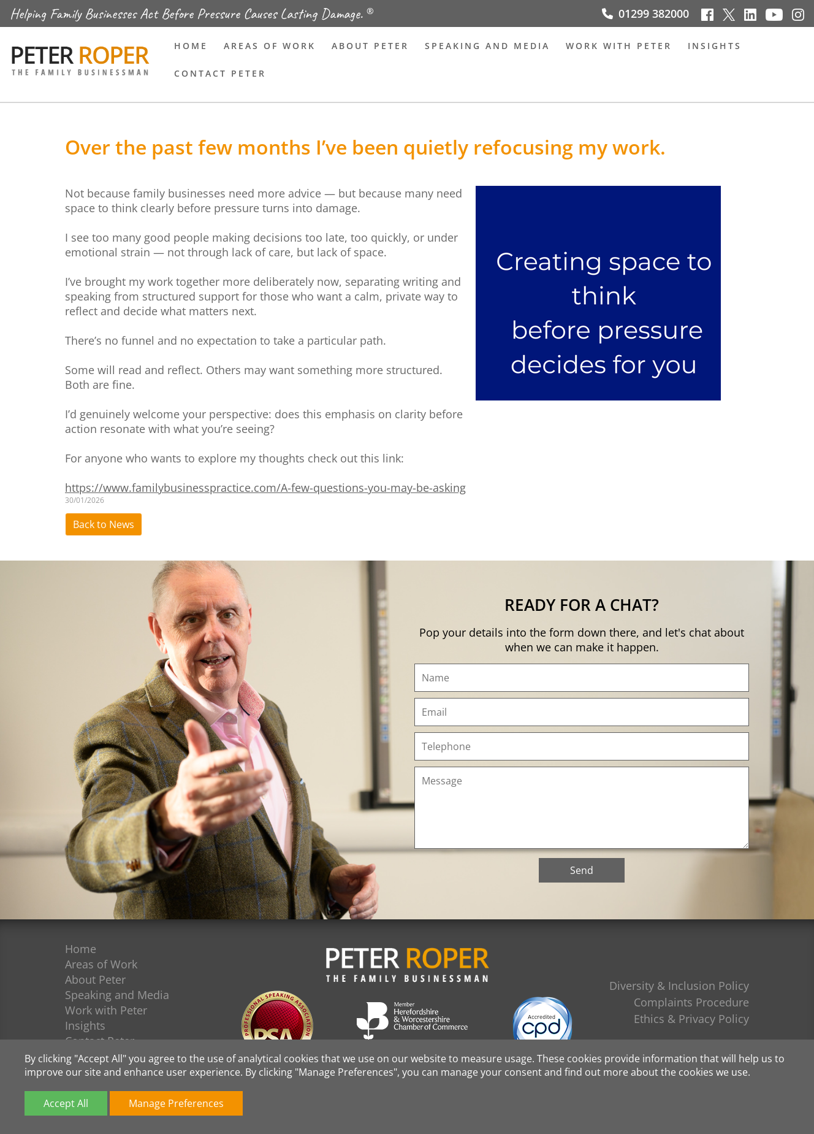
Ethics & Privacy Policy (691, 1018)
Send (581, 870)
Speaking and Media (487, 46)
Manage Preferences (176, 1103)
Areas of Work (270, 46)
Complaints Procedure (691, 1002)
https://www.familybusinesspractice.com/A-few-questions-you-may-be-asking (265, 487)
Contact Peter (220, 73)
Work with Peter (619, 46)
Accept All (66, 1103)
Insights (715, 46)
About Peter (370, 46)
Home (191, 46)
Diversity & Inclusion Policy (679, 985)
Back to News (103, 524)
